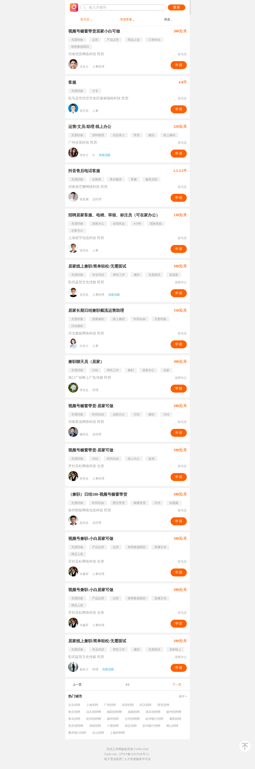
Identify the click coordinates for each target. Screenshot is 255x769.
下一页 (176, 684)
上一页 (77, 684)
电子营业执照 (113, 759)
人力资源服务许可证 (137, 759)
